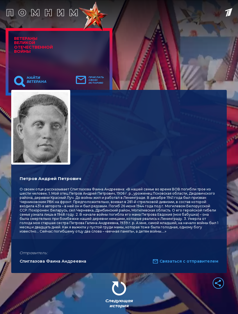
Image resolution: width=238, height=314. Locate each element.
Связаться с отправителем (189, 261)
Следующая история (119, 303)
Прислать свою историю (96, 80)
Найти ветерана (37, 80)
